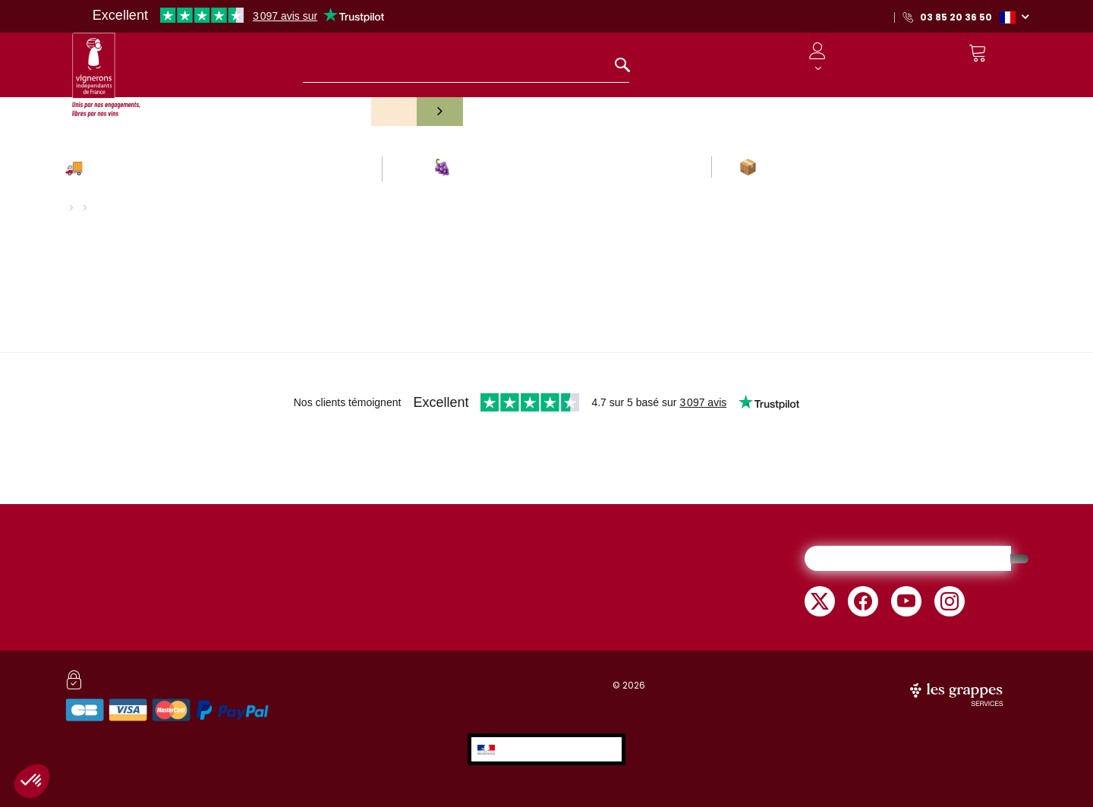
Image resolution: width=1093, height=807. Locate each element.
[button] (1014, 16)
